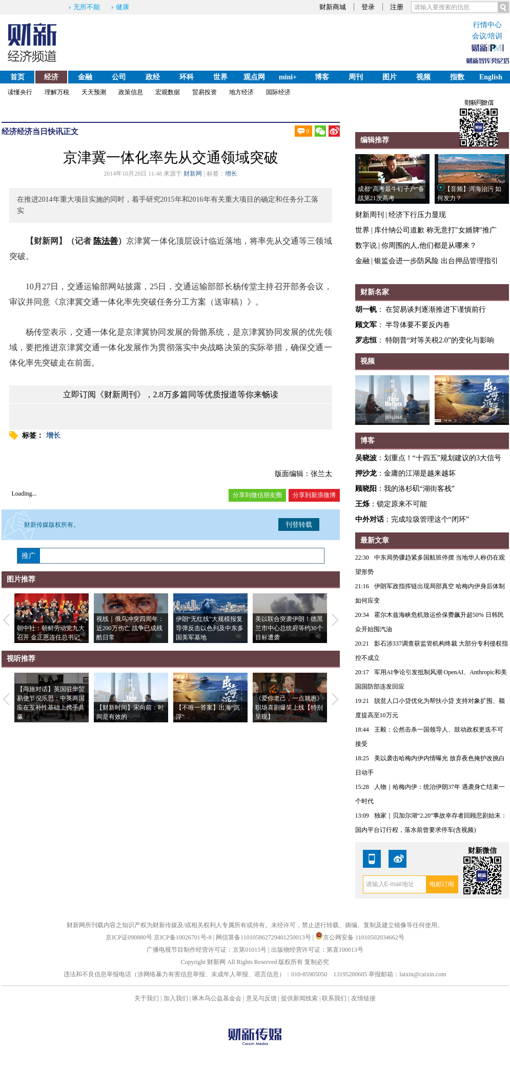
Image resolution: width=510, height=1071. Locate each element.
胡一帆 (366, 309)
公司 (119, 77)
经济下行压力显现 (417, 215)
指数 (457, 77)
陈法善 (105, 241)
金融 (85, 77)
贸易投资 (204, 92)
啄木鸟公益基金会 (217, 998)
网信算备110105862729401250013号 (264, 937)
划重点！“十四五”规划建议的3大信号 (442, 458)
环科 (186, 77)
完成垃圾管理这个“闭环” (430, 519)
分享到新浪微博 (314, 495)
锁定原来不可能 (402, 504)
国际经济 (278, 92)
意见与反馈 (261, 998)
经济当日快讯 (40, 131)
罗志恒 (366, 340)
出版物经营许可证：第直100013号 (317, 949)
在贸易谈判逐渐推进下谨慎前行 (435, 309)
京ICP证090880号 (129, 937)
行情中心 (487, 25)
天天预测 (93, 92)
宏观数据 (167, 92)
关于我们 (146, 998)
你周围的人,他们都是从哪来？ (429, 245)
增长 (231, 173)
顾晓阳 (366, 488)
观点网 (254, 77)
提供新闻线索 (299, 998)
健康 (122, 7)
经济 (51, 77)
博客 (322, 77)
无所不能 (86, 7)
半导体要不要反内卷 (417, 325)
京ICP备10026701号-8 (183, 937)
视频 (423, 77)
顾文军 (366, 325)
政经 (153, 77)
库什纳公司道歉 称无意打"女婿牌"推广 (435, 230)
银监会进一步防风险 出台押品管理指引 (436, 261)
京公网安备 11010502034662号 (359, 937)
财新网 (192, 173)
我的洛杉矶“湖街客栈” (419, 488)
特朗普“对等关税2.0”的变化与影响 (439, 340)
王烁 (362, 504)
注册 (396, 7)
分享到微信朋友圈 (257, 495)
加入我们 (176, 998)
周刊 (356, 77)
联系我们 (334, 998)
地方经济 (241, 92)
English (490, 77)
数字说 (366, 245)
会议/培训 (487, 36)
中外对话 (369, 519)
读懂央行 (20, 92)
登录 (368, 7)
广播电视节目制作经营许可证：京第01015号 (207, 949)
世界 (220, 77)
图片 (389, 77)
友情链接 (363, 998)
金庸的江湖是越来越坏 (420, 473)
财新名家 (374, 292)
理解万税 (57, 92)
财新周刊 (369, 215)
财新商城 (332, 7)
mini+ (288, 77)
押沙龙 (366, 473)
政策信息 (130, 92)
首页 (17, 77)
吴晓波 (366, 458)
